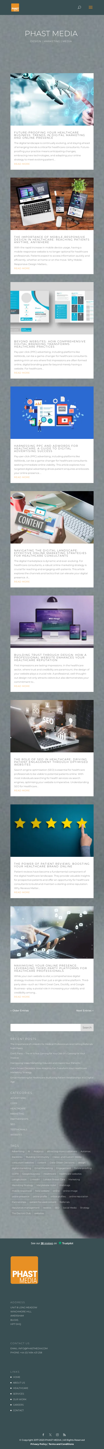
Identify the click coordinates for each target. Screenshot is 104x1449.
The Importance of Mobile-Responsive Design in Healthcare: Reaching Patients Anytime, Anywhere (52, 239)
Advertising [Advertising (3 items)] (18, 1151)
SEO (12, 1124)
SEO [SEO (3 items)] (57, 1207)
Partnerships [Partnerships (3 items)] (19, 1202)
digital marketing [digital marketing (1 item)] (21, 1168)
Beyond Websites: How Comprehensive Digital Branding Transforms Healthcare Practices (50, 344)
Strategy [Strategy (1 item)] (84, 1207)
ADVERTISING (18, 1098)
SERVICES (18, 1393)
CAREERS (18, 1404)
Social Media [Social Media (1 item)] (70, 1207)
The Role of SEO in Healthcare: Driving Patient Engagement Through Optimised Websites (51, 762)
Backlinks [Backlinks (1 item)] (17, 1157)
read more (22, 163)
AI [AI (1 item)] (29, 1151)
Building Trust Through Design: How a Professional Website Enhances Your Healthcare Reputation (50, 657)
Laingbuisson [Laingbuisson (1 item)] (19, 1179)
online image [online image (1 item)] (70, 1190)
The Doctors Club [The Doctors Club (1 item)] (21, 1213)
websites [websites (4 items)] (39, 1213)
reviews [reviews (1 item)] (47, 1207)
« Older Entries (19, 1010)
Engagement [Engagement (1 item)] (63, 1168)
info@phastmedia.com (33, 1348)
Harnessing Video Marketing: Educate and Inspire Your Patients (45, 1063)
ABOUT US (19, 1382)
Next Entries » (85, 1010)
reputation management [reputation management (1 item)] (26, 1207)
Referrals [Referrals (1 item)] (65, 1202)
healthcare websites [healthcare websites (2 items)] (70, 1173)
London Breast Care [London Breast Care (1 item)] (54, 1179)
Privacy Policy (38, 1444)
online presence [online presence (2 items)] (20, 1196)
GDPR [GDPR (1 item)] (15, 1173)
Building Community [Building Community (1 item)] (37, 1157)
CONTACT (18, 1410)
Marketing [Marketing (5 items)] (74, 1179)
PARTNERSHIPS (19, 1119)
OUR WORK (19, 1399)
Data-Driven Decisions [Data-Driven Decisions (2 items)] (62, 1162)
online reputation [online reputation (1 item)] (78, 1196)
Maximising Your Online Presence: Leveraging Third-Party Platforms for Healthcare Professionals (50, 968)
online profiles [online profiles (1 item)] (58, 1196)
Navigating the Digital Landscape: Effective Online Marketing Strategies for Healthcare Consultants (50, 553)
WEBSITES (16, 1134)
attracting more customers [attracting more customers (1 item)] (62, 1151)
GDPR (13, 1103)
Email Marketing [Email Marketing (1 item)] (44, 1168)
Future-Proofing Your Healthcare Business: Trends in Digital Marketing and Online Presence (49, 135)
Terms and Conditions (61, 1444)
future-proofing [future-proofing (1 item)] (83, 1168)
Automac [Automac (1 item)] (86, 1151)
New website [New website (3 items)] (42, 1190)
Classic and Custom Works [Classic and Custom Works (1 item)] (67, 1157)
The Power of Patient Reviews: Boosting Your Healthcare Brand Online (52, 865)
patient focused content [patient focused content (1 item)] (43, 1202)
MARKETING (17, 1113)
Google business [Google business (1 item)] (31, 1173)
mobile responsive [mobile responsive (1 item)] (22, 1190)
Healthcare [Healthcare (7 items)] (50, 1173)
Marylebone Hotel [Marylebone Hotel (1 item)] (46, 1185)
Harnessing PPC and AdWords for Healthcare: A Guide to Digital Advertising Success (46, 448)
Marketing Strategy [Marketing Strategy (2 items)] (22, 1185)
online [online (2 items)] (56, 1190)
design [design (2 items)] (81, 1162)
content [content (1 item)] (42, 1162)
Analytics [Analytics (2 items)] (38, 1151)
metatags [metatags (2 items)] (64, 1185)
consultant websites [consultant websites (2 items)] (23, 1162)
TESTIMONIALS (18, 1129)
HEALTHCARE (18, 1108)
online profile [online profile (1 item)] (40, 1196)
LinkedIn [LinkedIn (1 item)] (35, 1179)
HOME (16, 1377)
